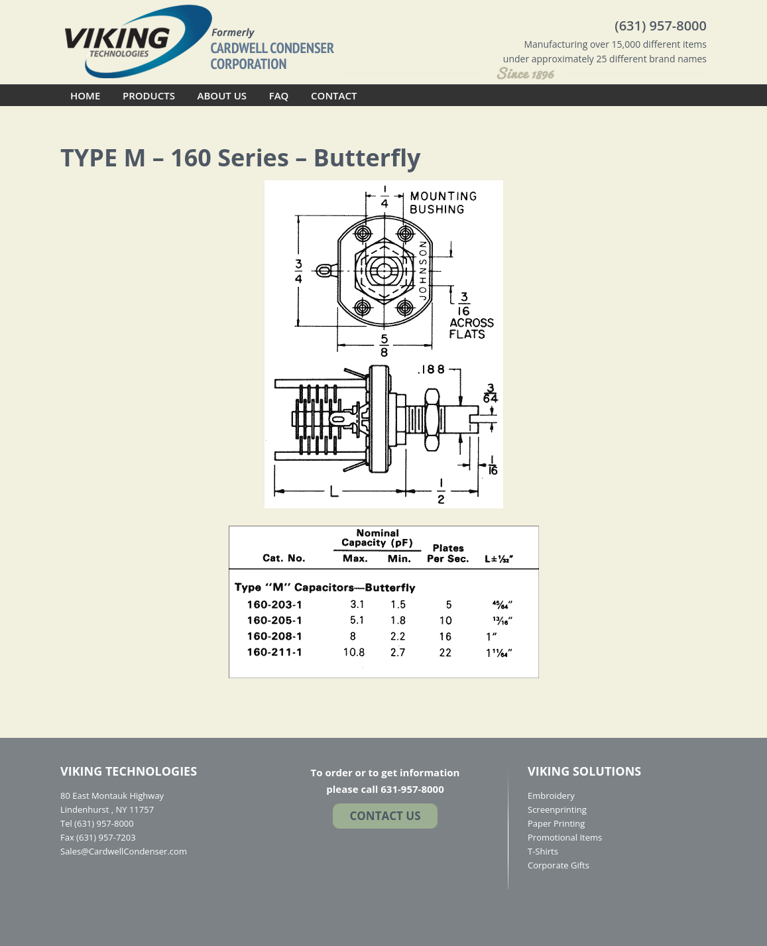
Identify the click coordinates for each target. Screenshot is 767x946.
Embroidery (551, 795)
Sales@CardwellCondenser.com (123, 851)
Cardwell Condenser (199, 40)
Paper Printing (556, 823)
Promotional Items (565, 837)
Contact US (384, 815)
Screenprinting (557, 809)
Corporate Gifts (558, 865)
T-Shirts (543, 851)
